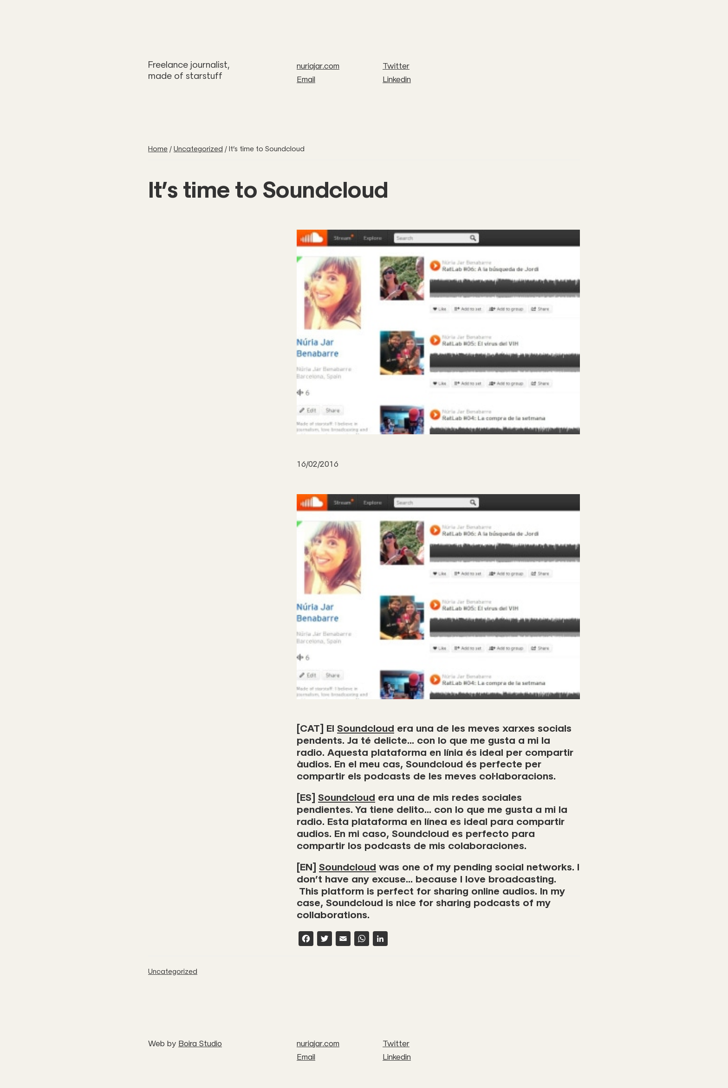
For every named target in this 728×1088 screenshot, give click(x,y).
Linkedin (397, 79)
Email (306, 79)
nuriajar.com (318, 66)
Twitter (396, 66)
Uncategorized (172, 971)
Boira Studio (200, 1043)
